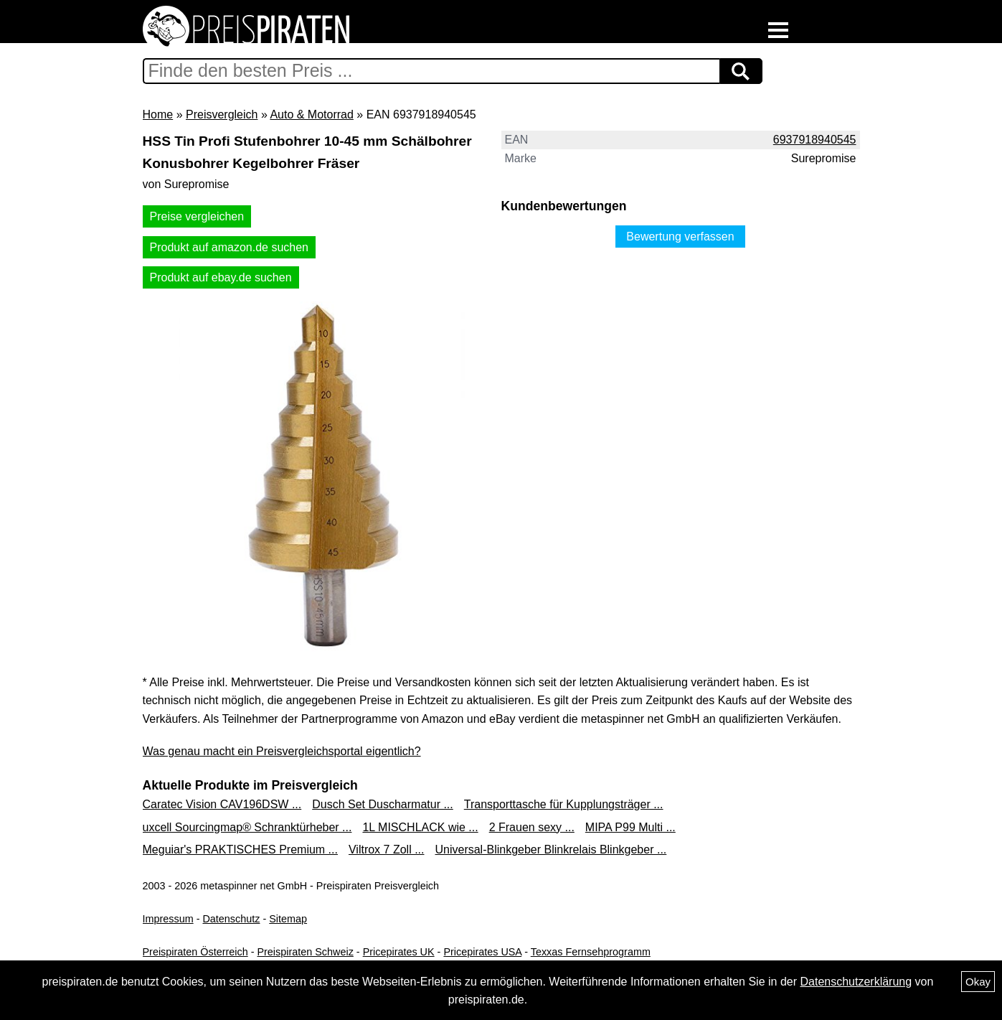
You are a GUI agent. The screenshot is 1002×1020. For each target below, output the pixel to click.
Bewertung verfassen (680, 236)
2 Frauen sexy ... (532, 827)
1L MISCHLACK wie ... (420, 827)
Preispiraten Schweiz (305, 952)
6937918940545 (814, 140)
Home (158, 114)
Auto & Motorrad (312, 114)
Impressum (168, 919)
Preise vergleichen (197, 216)
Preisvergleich (221, 114)
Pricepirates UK (399, 952)
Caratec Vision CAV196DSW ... (222, 804)
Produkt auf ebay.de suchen (221, 277)
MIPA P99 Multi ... (630, 827)
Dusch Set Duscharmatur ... (382, 804)
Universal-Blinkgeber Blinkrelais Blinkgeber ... (550, 849)
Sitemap (288, 919)
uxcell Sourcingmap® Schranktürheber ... (247, 827)
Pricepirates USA (482, 952)
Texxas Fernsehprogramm (591, 952)
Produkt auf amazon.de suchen (229, 247)
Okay (978, 981)
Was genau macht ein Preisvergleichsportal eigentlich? (282, 751)
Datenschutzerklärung (856, 981)
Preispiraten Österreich (195, 952)
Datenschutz (231, 919)
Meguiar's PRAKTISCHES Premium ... (240, 849)
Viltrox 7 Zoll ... (387, 849)
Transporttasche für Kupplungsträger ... (563, 804)
